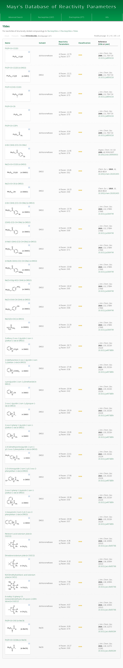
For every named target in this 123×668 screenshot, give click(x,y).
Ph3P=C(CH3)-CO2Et (13, 87)
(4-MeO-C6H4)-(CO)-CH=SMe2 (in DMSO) (20, 241)
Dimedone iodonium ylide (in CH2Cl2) (20, 555)
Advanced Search (16, 17)
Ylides (75, 31)
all (119, 36)
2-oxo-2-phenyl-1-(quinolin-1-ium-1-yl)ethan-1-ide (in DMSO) (19, 491)
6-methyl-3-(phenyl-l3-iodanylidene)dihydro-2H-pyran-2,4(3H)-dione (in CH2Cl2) (21, 598)
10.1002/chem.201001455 (108, 174)
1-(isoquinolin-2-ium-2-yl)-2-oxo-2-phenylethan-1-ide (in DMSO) (19, 513)
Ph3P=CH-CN (10, 106)
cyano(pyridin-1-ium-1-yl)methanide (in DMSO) (20, 382)
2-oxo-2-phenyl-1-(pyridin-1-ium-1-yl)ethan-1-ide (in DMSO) (19, 426)
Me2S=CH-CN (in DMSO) (14, 183)
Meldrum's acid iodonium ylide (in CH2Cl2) (18, 535)
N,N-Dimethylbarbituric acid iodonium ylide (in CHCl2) (20, 576)
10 (107, 36)
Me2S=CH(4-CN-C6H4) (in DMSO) (17, 299)
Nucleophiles (53, 31)
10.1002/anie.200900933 (108, 154)
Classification (84, 43)
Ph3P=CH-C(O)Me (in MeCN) (15, 640)
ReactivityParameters (64, 42)
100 (115, 36)
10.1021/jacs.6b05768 (107, 546)
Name (7, 43)
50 (111, 36)
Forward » (15, 36)
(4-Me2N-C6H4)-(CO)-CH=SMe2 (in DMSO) (21, 261)
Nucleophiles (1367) (46, 17)
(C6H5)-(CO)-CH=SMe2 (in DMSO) (18, 222)
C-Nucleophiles (66, 31)
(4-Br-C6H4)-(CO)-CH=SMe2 (16, 145)
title (101, 44)
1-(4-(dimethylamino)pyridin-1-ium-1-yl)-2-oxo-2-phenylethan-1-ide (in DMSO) (21, 448)
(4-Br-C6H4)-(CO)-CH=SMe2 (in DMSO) (19, 203)
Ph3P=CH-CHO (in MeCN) (14, 620)
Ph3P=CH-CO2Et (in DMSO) (15, 67)
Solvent (42, 43)
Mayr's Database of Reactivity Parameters (61, 6)
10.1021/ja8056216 (106, 58)
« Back (7, 36)
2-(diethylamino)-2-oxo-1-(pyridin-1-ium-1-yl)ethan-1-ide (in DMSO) (21, 361)
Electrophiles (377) (76, 17)
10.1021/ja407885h (106, 350)
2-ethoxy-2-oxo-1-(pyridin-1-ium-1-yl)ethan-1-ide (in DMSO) (19, 339)
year (107, 44)
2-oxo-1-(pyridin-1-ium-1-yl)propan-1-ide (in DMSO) (20, 404)
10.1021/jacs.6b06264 (107, 631)
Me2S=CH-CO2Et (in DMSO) (15, 164)
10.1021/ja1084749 (106, 214)
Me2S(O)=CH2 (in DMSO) (14, 319)
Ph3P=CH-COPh (11, 125)
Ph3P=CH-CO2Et (11, 48)
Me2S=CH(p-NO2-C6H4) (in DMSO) (18, 280)
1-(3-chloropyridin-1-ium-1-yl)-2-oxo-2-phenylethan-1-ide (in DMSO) (21, 469)
